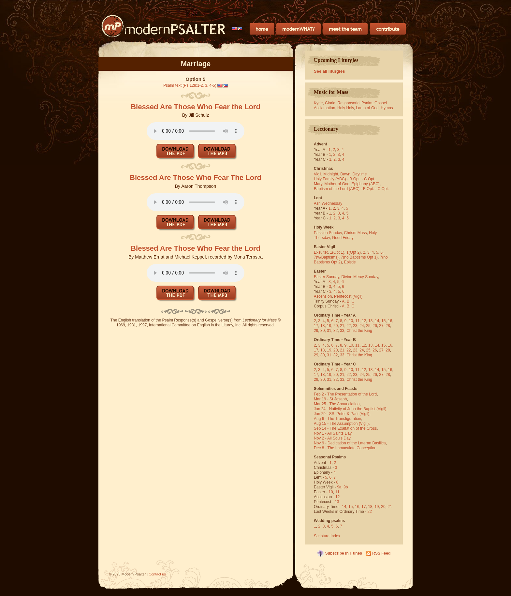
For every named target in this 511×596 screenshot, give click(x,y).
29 (316, 330)
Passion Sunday (328, 233)
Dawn (345, 174)
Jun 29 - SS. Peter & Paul (336, 413)
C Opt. (369, 179)
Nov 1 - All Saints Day (332, 433)
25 (368, 325)
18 (322, 325)
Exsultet (321, 252)
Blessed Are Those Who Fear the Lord (195, 107)
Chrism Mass (355, 233)
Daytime (360, 174)
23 (355, 325)
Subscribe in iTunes (343, 553)
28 (388, 325)
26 (374, 325)
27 (381, 325)
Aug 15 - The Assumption (336, 423)
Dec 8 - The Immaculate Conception (345, 448)
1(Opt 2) (353, 252)
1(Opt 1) (337, 252)
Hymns (387, 108)
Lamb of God (367, 108)
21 (342, 325)
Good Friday (343, 237)
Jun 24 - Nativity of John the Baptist (344, 409)
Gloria (330, 103)
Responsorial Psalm (355, 103)
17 (316, 325)
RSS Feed (381, 553)
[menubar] (237, 28)
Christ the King (359, 330)
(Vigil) (357, 296)
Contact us (157, 574)
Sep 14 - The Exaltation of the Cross (345, 428)
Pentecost (342, 296)
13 (370, 321)
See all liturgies (329, 71)
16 (390, 321)
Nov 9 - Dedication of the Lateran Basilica (350, 443)
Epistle (350, 262)
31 (329, 330)
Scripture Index (327, 536)
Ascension (323, 296)
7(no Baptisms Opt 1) (359, 257)
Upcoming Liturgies (336, 60)
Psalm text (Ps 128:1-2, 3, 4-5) (189, 85)
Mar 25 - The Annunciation (337, 404)
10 (351, 321)
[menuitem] (237, 28)
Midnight (330, 174)
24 (361, 325)
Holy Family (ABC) (330, 179)
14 (377, 321)
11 (357, 321)
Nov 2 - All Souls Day (332, 438)
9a (339, 487)
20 (335, 325)
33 (342, 330)
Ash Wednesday (328, 203)
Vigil (317, 174)
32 (335, 330)
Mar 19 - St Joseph (330, 399)
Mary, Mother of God (331, 184)
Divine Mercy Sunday (360, 277)
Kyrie (318, 103)
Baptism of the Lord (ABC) (336, 188)
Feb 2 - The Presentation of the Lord (345, 394)
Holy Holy (345, 108)
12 (364, 321)
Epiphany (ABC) (366, 184)
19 (329, 325)
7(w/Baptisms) (326, 257)
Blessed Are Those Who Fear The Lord (195, 177)
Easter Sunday (326, 277)
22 (348, 325)
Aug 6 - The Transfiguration (337, 418)
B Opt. (354, 179)
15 (383, 321)
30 (322, 330)
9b (345, 487)
